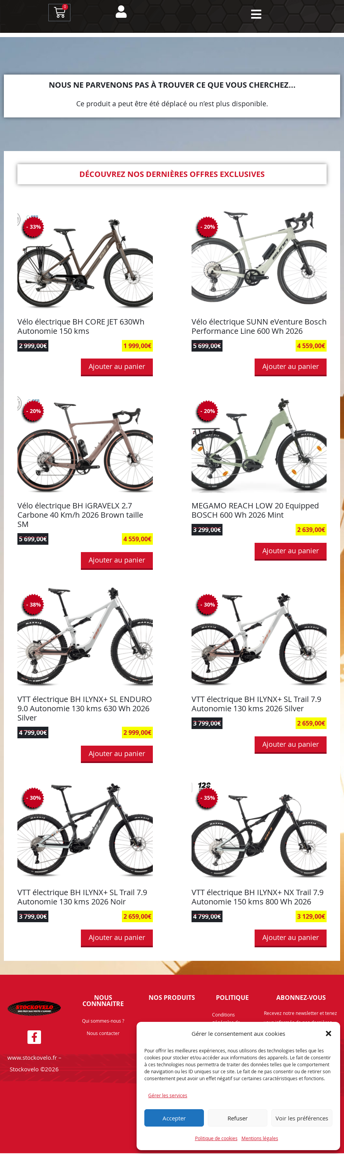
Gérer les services (167, 1095)
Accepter (174, 1118)
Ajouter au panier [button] (117, 367)
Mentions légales (259, 1138)
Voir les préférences (302, 1118)
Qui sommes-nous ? (103, 1021)
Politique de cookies (216, 1138)
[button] (328, 1033)
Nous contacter (103, 1034)
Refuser (238, 1118)
